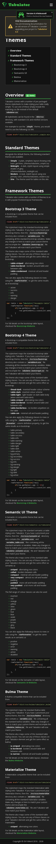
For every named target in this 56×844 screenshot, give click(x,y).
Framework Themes (22, 60)
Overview (15, 50)
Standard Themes (20, 55)
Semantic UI (20, 73)
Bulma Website (16, 760)
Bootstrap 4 (20, 68)
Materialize (20, 81)
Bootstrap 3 (20, 64)
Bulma (17, 77)
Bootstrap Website (26, 326)
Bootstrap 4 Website (26, 503)
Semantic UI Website (27, 682)
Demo (31, 95)
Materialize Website (26, 833)
